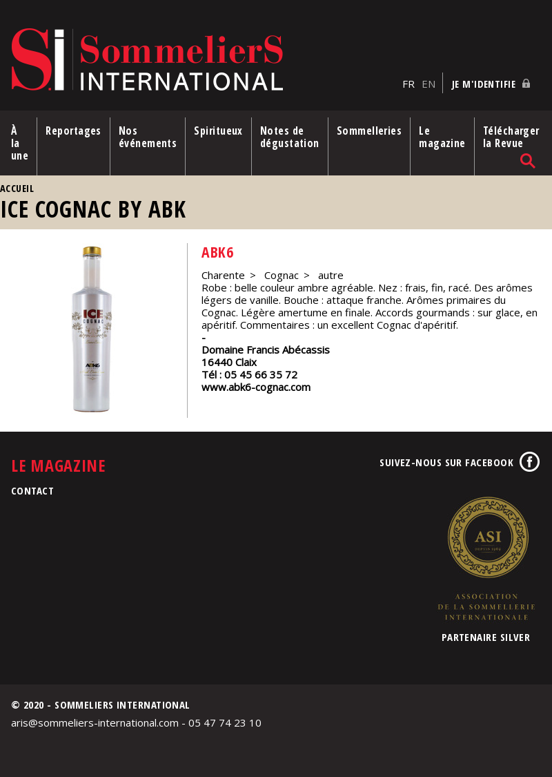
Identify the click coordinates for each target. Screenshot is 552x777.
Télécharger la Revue (511, 137)
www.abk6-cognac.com (255, 387)
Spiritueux (218, 130)
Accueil (17, 188)
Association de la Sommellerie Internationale (486, 558)
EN (428, 83)
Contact (32, 490)
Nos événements (148, 137)
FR (408, 83)
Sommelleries (369, 130)
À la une (19, 143)
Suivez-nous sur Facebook (446, 462)
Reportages (73, 130)
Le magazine (442, 137)
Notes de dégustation (289, 137)
